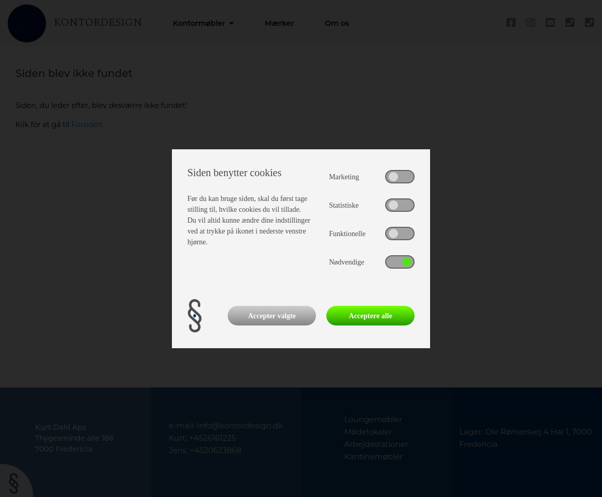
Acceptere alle (370, 316)
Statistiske (344, 205)
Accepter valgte (272, 316)
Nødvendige (346, 262)
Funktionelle (347, 234)
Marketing (344, 177)
